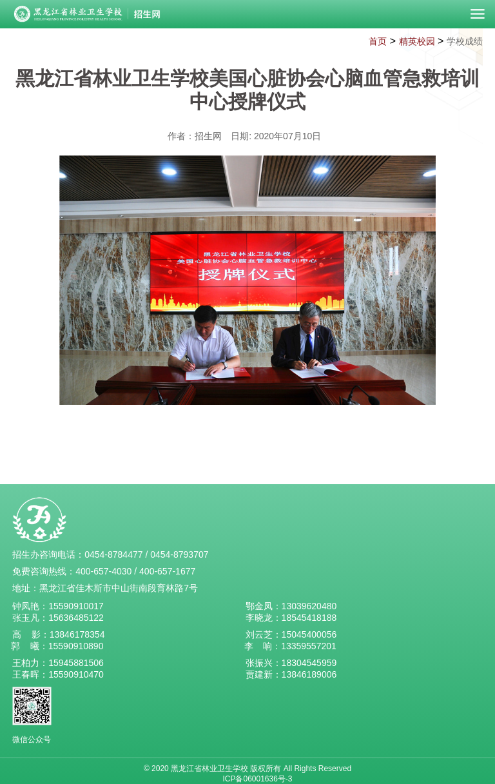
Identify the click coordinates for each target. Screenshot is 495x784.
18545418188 (309, 617)
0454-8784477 (113, 554)
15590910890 (76, 646)
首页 (378, 41)
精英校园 (417, 41)
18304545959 (309, 663)
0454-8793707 (179, 554)
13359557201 (308, 646)
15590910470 (76, 674)
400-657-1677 (167, 571)
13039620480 (309, 606)
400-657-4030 (103, 571)
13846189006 (309, 674)
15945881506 (76, 663)
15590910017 (76, 606)
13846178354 (77, 634)
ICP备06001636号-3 (257, 778)
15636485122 (76, 617)
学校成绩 (465, 41)
